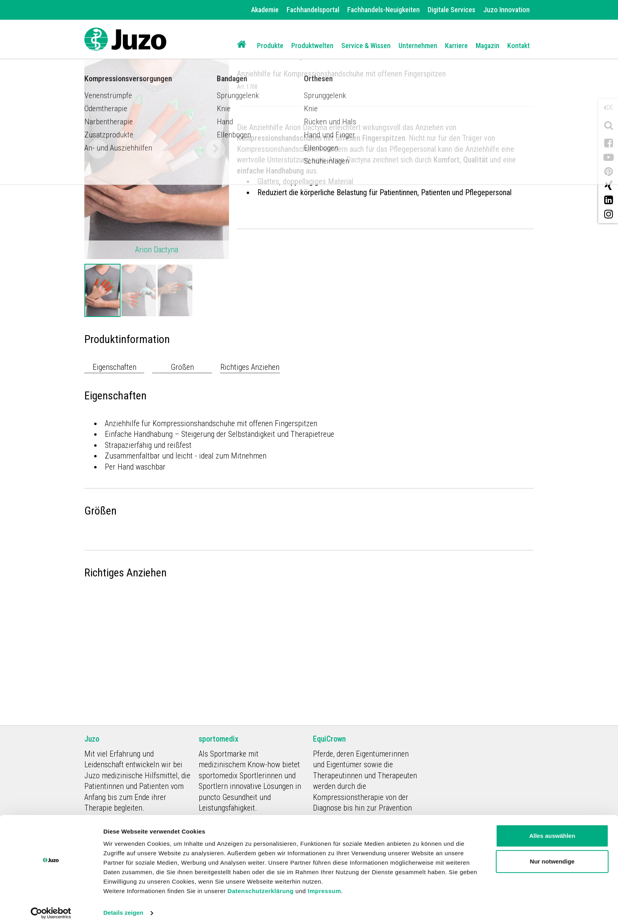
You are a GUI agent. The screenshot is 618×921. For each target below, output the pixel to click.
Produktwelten (312, 45)
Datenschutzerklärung (260, 883)
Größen (182, 367)
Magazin (487, 45)
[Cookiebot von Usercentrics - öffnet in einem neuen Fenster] (51, 906)
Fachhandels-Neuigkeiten (383, 10)
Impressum (324, 883)
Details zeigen (123, 905)
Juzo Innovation (506, 10)
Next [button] (215, 149)
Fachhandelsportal (313, 10)
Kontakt (518, 45)
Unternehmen (417, 45)
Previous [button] (97, 149)
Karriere (456, 45)
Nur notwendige (552, 854)
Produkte (270, 45)
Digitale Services (451, 10)
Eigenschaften (114, 367)
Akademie (265, 10)
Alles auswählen (552, 828)
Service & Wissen (366, 45)
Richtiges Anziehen (249, 367)
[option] (102, 290)
